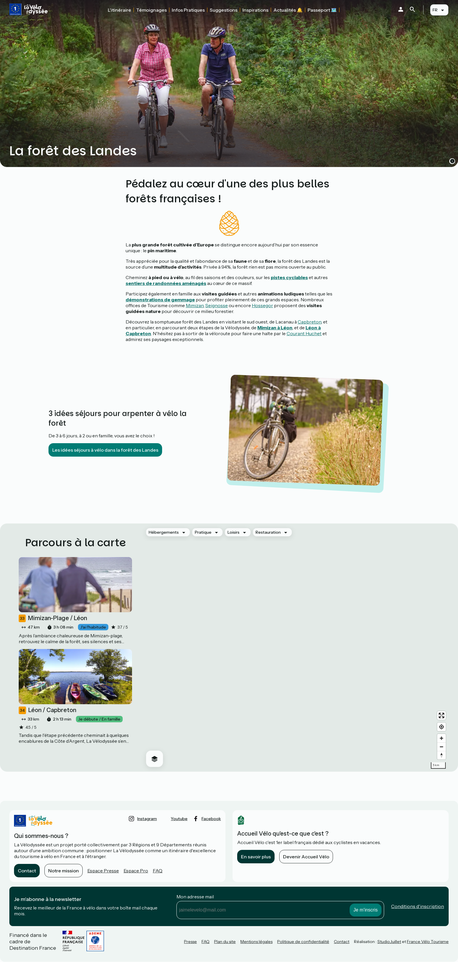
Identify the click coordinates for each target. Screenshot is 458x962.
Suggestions (223, 10)
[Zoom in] (441, 738)
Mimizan (195, 305)
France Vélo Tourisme (428, 941)
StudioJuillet (389, 941)
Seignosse (216, 305)
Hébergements (164, 532)
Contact (27, 871)
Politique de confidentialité (303, 941)
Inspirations (255, 10)
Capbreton (309, 322)
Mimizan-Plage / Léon (53, 618)
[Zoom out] (441, 746)
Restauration (268, 532)
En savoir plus (256, 857)
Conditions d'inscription (417, 906)
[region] (295, 647)
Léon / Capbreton (47, 710)
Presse (190, 941)
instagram (147, 818)
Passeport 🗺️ (322, 10)
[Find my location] (441, 727)
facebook (211, 818)
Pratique (203, 532)
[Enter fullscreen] (441, 715)
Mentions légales (256, 941)
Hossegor (262, 305)
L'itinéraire (119, 10)
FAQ (157, 871)
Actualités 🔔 (288, 10)
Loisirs (234, 532)
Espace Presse (103, 871)
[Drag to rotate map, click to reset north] (441, 755)
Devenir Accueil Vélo (306, 857)
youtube (179, 818)
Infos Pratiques (188, 10)
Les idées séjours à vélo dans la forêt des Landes (105, 450)
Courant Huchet (304, 333)
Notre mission (63, 871)
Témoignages (151, 10)
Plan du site (225, 941)
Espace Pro (136, 871)
